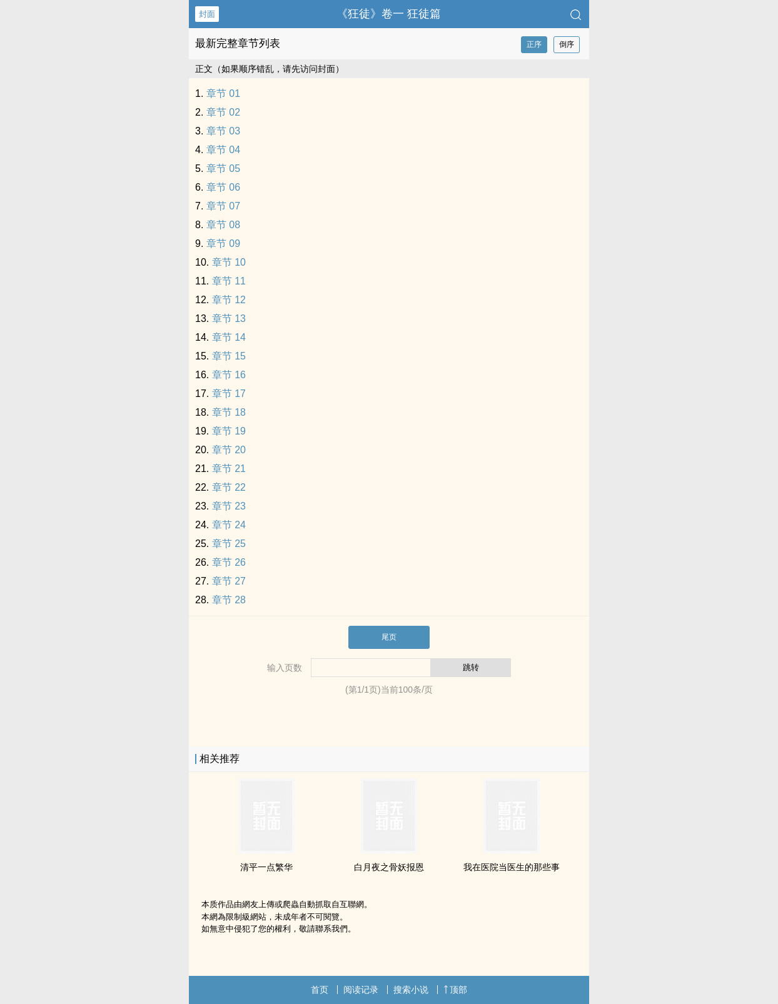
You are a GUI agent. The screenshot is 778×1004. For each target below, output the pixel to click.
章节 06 (223, 187)
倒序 (566, 44)
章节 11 (229, 281)
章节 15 (229, 356)
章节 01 (223, 93)
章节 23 (229, 506)
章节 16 (229, 374)
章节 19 (229, 431)
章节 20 (229, 449)
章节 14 (229, 337)
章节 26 (229, 562)
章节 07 (223, 206)
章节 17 (229, 393)
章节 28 (229, 600)
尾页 (389, 637)
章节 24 (229, 525)
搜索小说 (410, 990)
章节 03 (223, 131)
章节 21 (229, 468)
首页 (319, 990)
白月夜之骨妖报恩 (389, 867)
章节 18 (229, 412)
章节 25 (229, 543)
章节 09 (223, 243)
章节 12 (229, 299)
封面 (207, 14)
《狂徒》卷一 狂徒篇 (388, 14)
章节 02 (223, 112)
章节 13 (229, 318)
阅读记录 (360, 990)
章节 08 (223, 224)
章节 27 (229, 581)
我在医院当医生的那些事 (511, 867)
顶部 (455, 990)
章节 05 (223, 168)
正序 (534, 44)
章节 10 (229, 262)
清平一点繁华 (266, 867)
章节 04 (223, 149)
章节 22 (229, 487)
